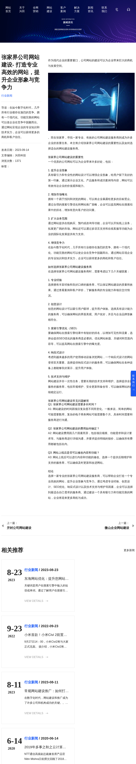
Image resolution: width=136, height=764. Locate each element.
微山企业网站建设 (117, 528)
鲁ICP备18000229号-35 (60, 755)
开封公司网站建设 (19, 528)
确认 (134, 732)
